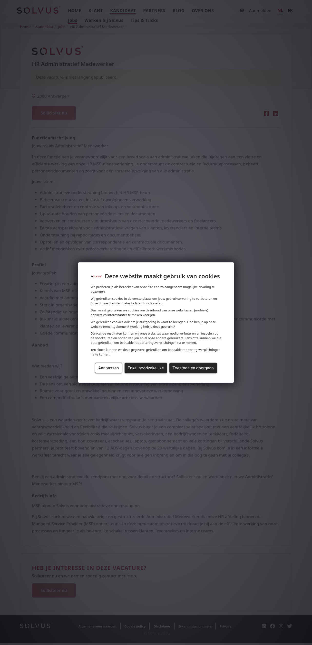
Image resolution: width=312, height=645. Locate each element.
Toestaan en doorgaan (193, 367)
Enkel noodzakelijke (146, 367)
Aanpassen (108, 367)
